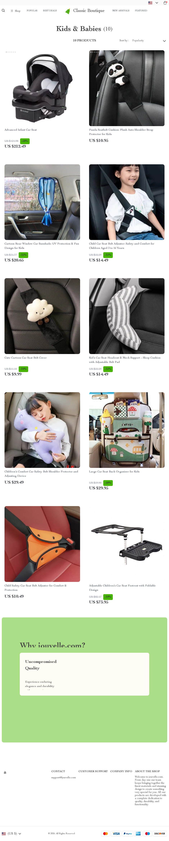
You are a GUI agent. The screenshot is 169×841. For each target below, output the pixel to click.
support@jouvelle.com (63, 778)
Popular (32, 11)
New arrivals (120, 11)
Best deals (50, 11)
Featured (141, 11)
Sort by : (124, 40)
